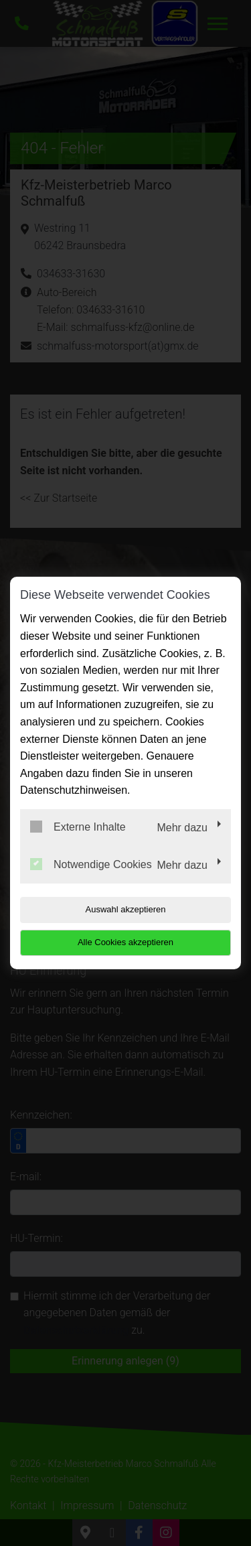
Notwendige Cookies (91, 864)
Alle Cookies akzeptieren (125, 942)
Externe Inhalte (78, 827)
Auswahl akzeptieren (126, 909)
